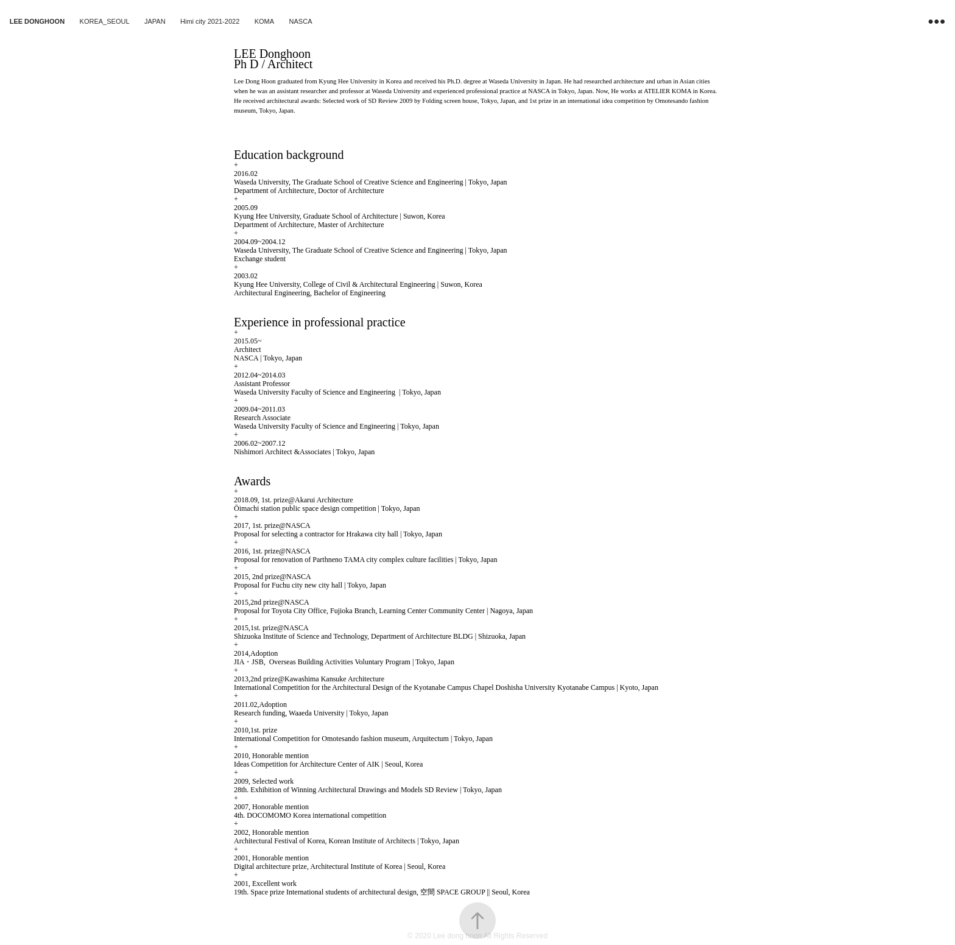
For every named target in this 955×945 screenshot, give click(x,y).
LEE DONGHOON (37, 21)
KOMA (264, 21)
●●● (936, 21)
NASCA (300, 21)
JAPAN (155, 21)
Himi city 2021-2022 (209, 21)
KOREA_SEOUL (105, 21)
